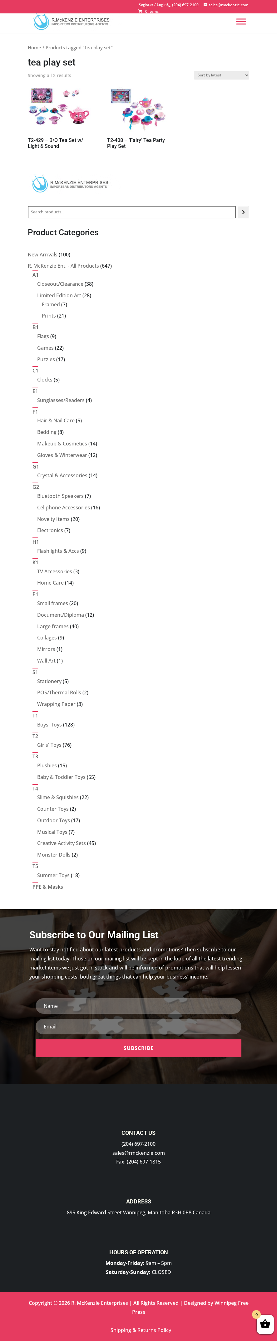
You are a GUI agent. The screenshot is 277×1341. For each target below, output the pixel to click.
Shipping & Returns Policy (141, 1330)
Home (34, 47)
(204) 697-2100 (138, 1143)
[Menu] (241, 21)
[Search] (243, 212)
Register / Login (152, 5)
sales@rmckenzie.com (138, 1152)
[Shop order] (221, 75)
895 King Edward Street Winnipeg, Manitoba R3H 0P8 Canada (138, 1212)
